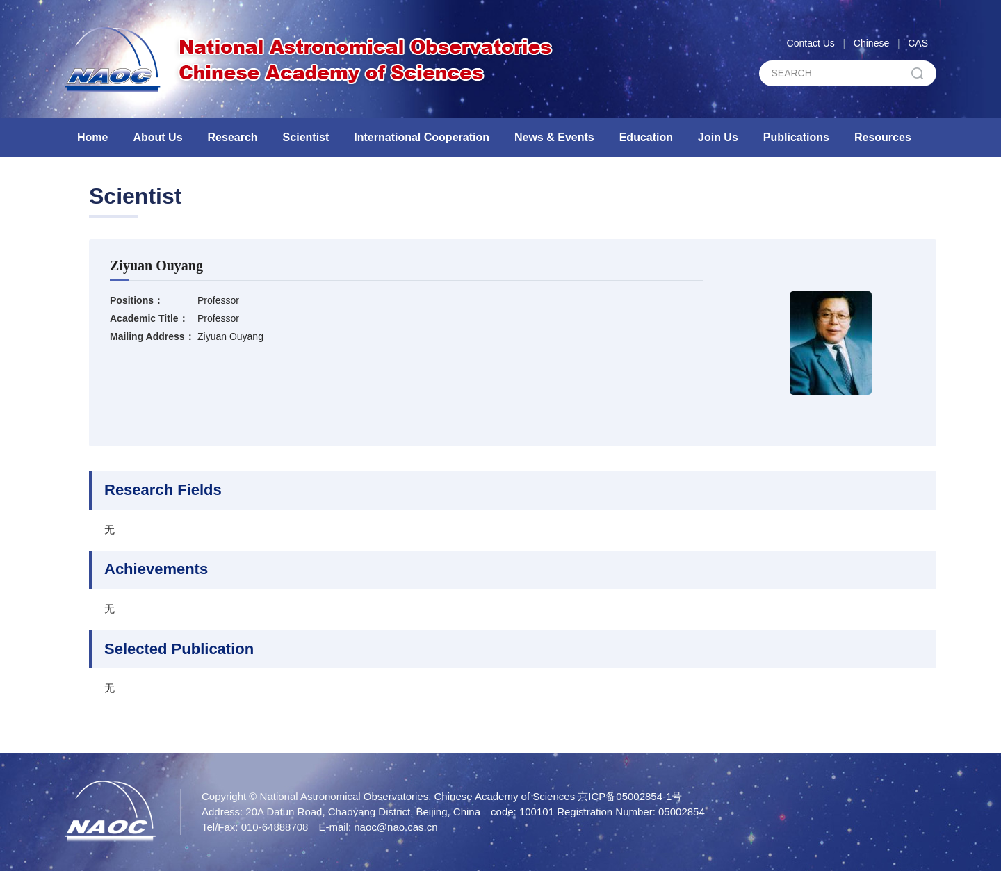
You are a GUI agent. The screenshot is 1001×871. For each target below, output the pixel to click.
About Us (157, 137)
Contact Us (811, 43)
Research (233, 137)
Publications (796, 137)
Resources (882, 137)
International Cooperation (421, 137)
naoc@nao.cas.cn (395, 827)
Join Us (718, 137)
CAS (918, 43)
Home (92, 137)
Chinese (871, 43)
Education (646, 137)
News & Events (554, 137)
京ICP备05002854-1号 (630, 796)
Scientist (306, 137)
